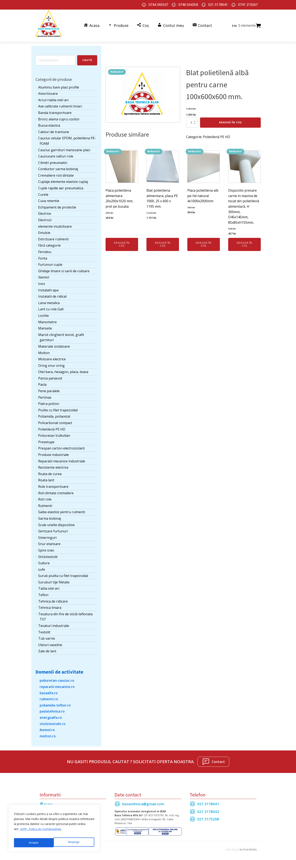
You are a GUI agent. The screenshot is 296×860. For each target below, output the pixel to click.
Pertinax (44, 393)
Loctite (43, 311)
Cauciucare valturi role (55, 152)
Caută (87, 56)
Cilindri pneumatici (52, 158)
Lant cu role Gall (50, 305)
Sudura (43, 559)
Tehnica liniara (49, 604)
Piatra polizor (48, 400)
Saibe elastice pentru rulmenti (61, 508)
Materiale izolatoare (54, 342)
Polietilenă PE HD (51, 425)
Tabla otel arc (49, 584)
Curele (43, 190)
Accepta (75, 843)
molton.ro (48, 732)
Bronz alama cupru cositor (59, 115)
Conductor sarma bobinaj (58, 165)
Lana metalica (49, 299)
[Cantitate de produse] (192, 119)
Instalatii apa (48, 286)
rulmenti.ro (49, 695)
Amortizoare (48, 89)
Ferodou (44, 248)
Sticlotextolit (48, 552)
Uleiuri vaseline (50, 641)
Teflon (43, 591)
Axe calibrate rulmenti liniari (60, 102)
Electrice (44, 209)
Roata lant (46, 476)
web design (232, 845)
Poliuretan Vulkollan (54, 431)
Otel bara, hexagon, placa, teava (63, 368)
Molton (44, 349)
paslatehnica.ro (52, 707)
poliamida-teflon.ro (55, 701)
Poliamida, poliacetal (54, 412)
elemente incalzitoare (55, 222)
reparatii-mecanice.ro (57, 682)
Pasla (42, 380)
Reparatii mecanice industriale (61, 457)
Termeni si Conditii (52, 806)
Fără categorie (49, 241)
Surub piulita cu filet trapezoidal (63, 572)
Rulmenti (45, 501)
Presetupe (46, 438)
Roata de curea (50, 470)
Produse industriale (53, 450)
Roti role (45, 495)
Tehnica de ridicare (53, 597)
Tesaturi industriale (53, 621)
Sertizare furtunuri (53, 527)
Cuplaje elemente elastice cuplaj (63, 178)
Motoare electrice (52, 355)
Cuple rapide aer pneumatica (60, 184)
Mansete (45, 324)
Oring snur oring (51, 361)
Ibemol (43, 273)
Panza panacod (50, 374)
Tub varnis (46, 634)
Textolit (44, 628)
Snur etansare (49, 540)
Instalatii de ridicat (52, 292)
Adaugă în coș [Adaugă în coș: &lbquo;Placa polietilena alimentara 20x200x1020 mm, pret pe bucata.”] (122, 240)
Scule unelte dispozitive (56, 521)
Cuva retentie (48, 197)
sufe (41, 565)
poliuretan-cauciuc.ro (57, 676)
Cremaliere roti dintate (56, 171)
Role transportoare (53, 482)
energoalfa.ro (51, 713)
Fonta (42, 254)
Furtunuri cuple (50, 260)
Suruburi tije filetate (53, 578)
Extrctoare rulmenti (53, 235)
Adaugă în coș (230, 118)
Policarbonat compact (55, 419)
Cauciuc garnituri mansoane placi (64, 146)
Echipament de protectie (57, 203)
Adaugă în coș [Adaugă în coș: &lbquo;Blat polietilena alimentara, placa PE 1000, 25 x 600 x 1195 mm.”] (162, 240)
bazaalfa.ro (49, 689)
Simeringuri (47, 533)
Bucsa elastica (49, 121)
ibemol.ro (47, 726)
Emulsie (44, 229)
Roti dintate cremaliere (56, 489)
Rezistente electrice (53, 463)
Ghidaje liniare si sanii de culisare (63, 267)
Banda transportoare (55, 108)
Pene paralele (49, 387)
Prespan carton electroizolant (61, 444)
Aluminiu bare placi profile (58, 83)
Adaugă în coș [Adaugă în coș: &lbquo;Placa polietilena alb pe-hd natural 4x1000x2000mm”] (203, 240)
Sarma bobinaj (49, 514)
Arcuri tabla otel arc (53, 96)
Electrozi (45, 216)
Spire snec (46, 546)
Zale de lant (47, 647)
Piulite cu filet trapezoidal (58, 406)
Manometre (47, 318)
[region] (54, 830)
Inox (41, 279)
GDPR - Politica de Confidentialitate (44, 832)
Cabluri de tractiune (53, 128)
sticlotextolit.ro (52, 720)
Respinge (34, 843)
